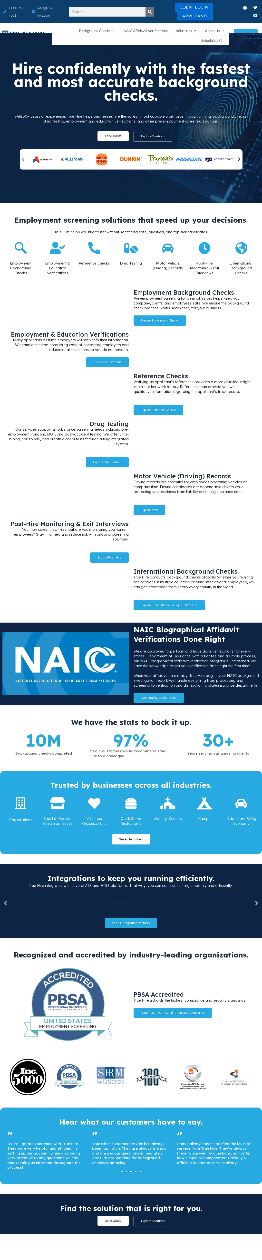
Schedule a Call (213, 40)
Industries (186, 30)
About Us (214, 30)
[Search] (150, 12)
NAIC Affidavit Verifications (146, 30)
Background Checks (97, 30)
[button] (23, 159)
